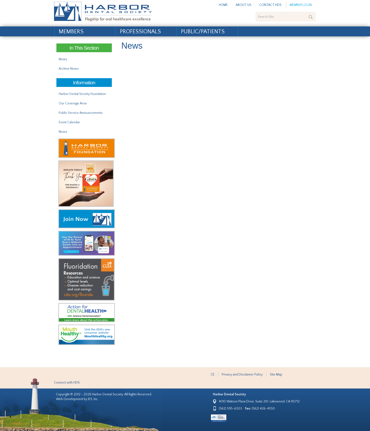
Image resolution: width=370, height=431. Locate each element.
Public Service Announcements (81, 113)
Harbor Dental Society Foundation (82, 94)
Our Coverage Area (73, 103)
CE (212, 374)
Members (71, 32)
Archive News (69, 69)
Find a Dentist (304, 35)
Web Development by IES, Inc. (77, 399)
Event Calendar (69, 122)
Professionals (140, 32)
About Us (243, 5)
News (63, 59)
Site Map (276, 374)
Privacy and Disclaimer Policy (242, 374)
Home (223, 5)
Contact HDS (270, 5)
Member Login (301, 5)
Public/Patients (203, 32)
